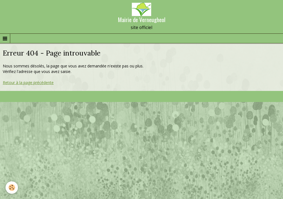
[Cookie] (12, 187)
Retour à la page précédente (28, 82)
